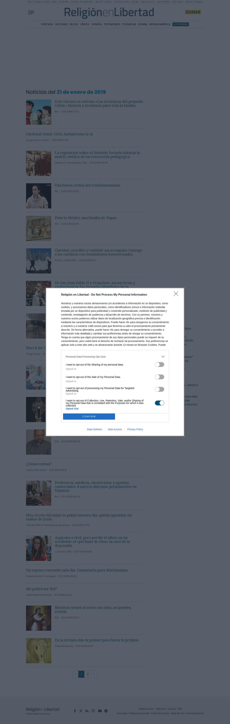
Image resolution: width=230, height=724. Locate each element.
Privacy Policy (135, 429)
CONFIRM (89, 416)
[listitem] (115, 356)
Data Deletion (94, 429)
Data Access (115, 429)
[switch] (159, 364)
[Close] (177, 294)
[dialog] (115, 362)
